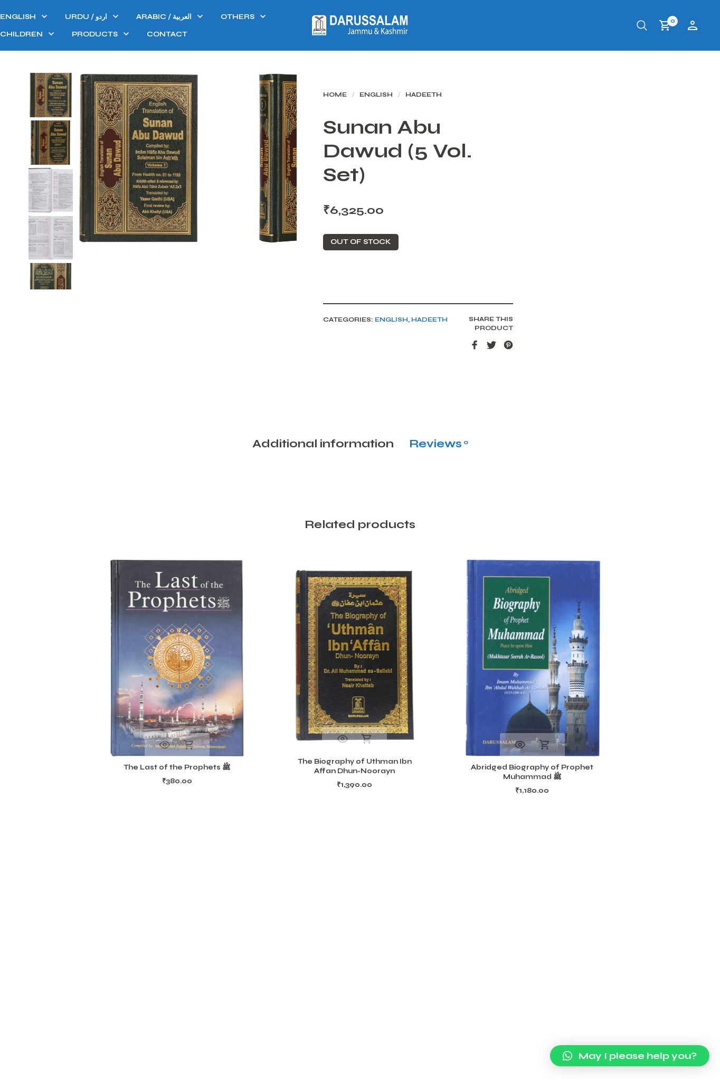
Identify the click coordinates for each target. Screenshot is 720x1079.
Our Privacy (566, 1068)
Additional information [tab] (323, 512)
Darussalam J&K (156, 1068)
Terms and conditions (656, 1068)
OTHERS (375, 17)
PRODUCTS (232, 34)
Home (408, 99)
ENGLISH (155, 17)
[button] (629, 1055)
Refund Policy (492, 1068)
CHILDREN (158, 34)
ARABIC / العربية (301, 17)
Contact (304, 34)
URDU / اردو (223, 17)
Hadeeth (496, 99)
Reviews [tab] (438, 512)
